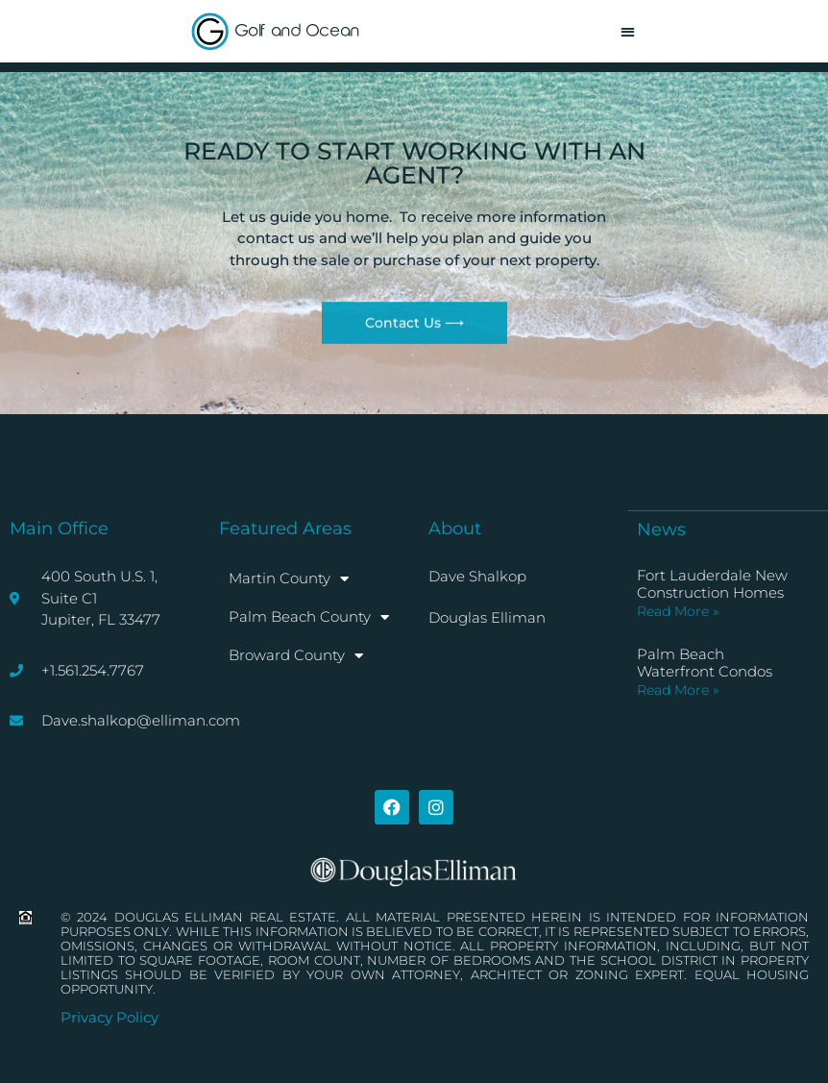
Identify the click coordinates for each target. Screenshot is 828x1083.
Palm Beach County (309, 617)
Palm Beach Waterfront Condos (704, 662)
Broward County (296, 656)
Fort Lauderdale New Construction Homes (712, 584)
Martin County (289, 579)
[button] (628, 31)
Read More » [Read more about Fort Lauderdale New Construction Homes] (677, 611)
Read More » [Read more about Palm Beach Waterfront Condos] (677, 690)
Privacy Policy (109, 1017)
